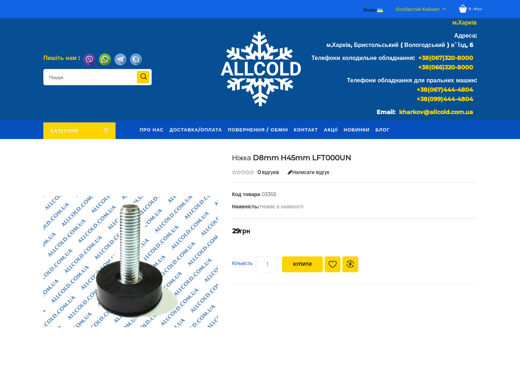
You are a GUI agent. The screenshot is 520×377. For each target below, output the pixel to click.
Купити (302, 264)
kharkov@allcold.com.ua (436, 112)
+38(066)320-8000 (445, 67)
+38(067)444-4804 (445, 89)
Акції (331, 130)
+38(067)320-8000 (445, 58)
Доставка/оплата (195, 130)
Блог (383, 130)
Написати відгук (308, 172)
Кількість (242, 263)
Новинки (357, 130)
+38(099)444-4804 (445, 99)
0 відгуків (268, 172)
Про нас (152, 130)
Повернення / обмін (258, 130)
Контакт (306, 130)
